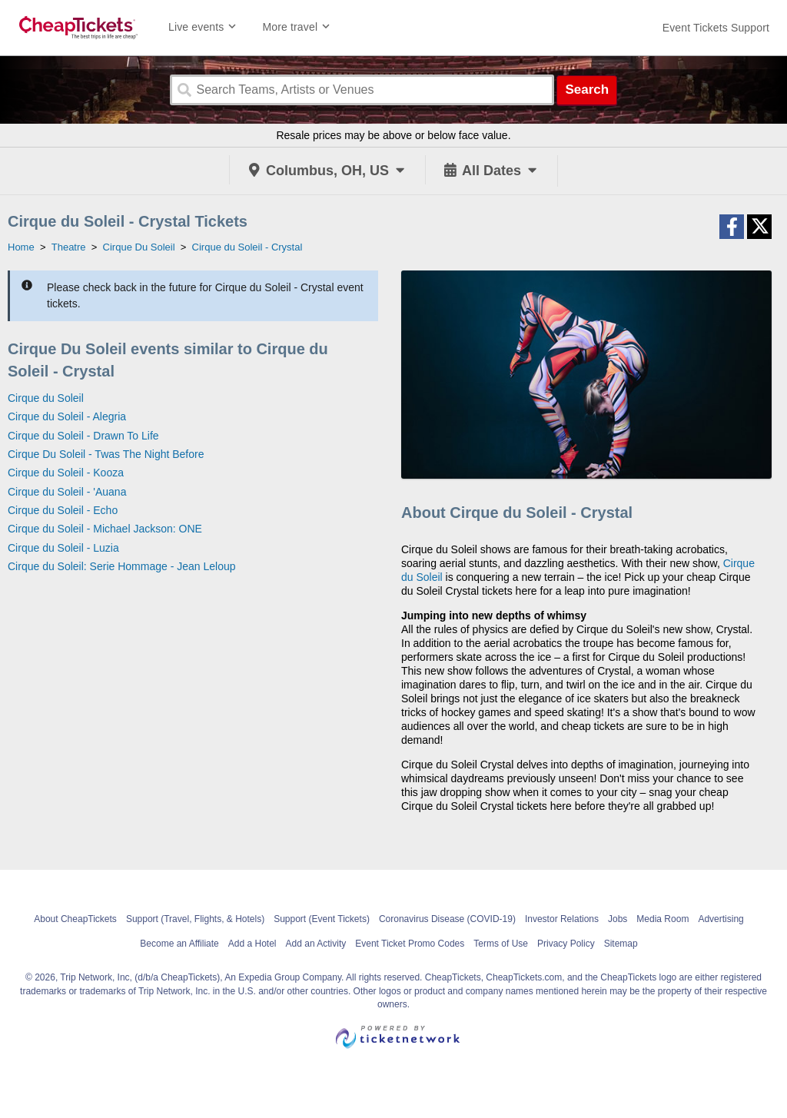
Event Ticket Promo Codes (409, 943)
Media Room (662, 919)
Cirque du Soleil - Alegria (67, 416)
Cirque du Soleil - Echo (63, 510)
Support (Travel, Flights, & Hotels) (195, 919)
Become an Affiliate (179, 943)
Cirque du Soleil (46, 398)
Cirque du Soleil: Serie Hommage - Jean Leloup (122, 566)
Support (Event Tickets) (322, 919)
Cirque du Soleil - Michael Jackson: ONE (105, 529)
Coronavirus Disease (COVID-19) (447, 919)
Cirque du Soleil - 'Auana (67, 492)
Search (587, 89)
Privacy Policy (566, 943)
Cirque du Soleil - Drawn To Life (83, 436)
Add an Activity (316, 943)
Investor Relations (562, 919)
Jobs (617, 919)
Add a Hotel (252, 943)
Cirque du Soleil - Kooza (66, 472)
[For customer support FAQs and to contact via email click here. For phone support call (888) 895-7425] (716, 27)
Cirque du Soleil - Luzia (63, 548)
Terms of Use (500, 943)
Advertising (720, 919)
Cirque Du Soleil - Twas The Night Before (106, 454)
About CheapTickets (75, 919)
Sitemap (621, 943)
